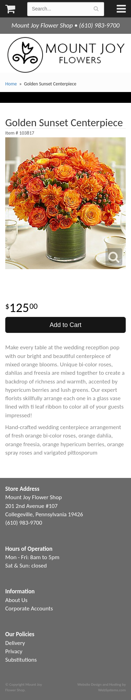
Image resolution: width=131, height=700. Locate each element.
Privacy (13, 651)
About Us (16, 600)
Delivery (15, 643)
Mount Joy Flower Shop (65, 55)
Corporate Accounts (29, 608)
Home (11, 84)
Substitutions (21, 659)
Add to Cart (65, 324)
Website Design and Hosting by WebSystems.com (102, 687)
